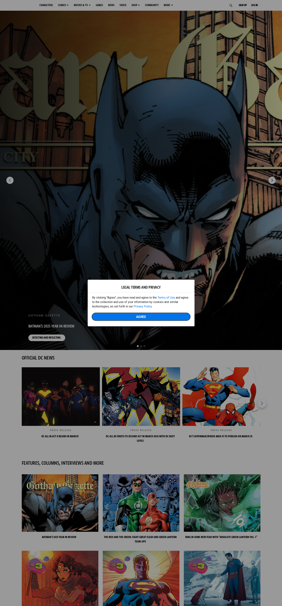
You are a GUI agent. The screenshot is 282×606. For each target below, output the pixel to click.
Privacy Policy (143, 306)
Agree (141, 317)
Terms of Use (166, 297)
